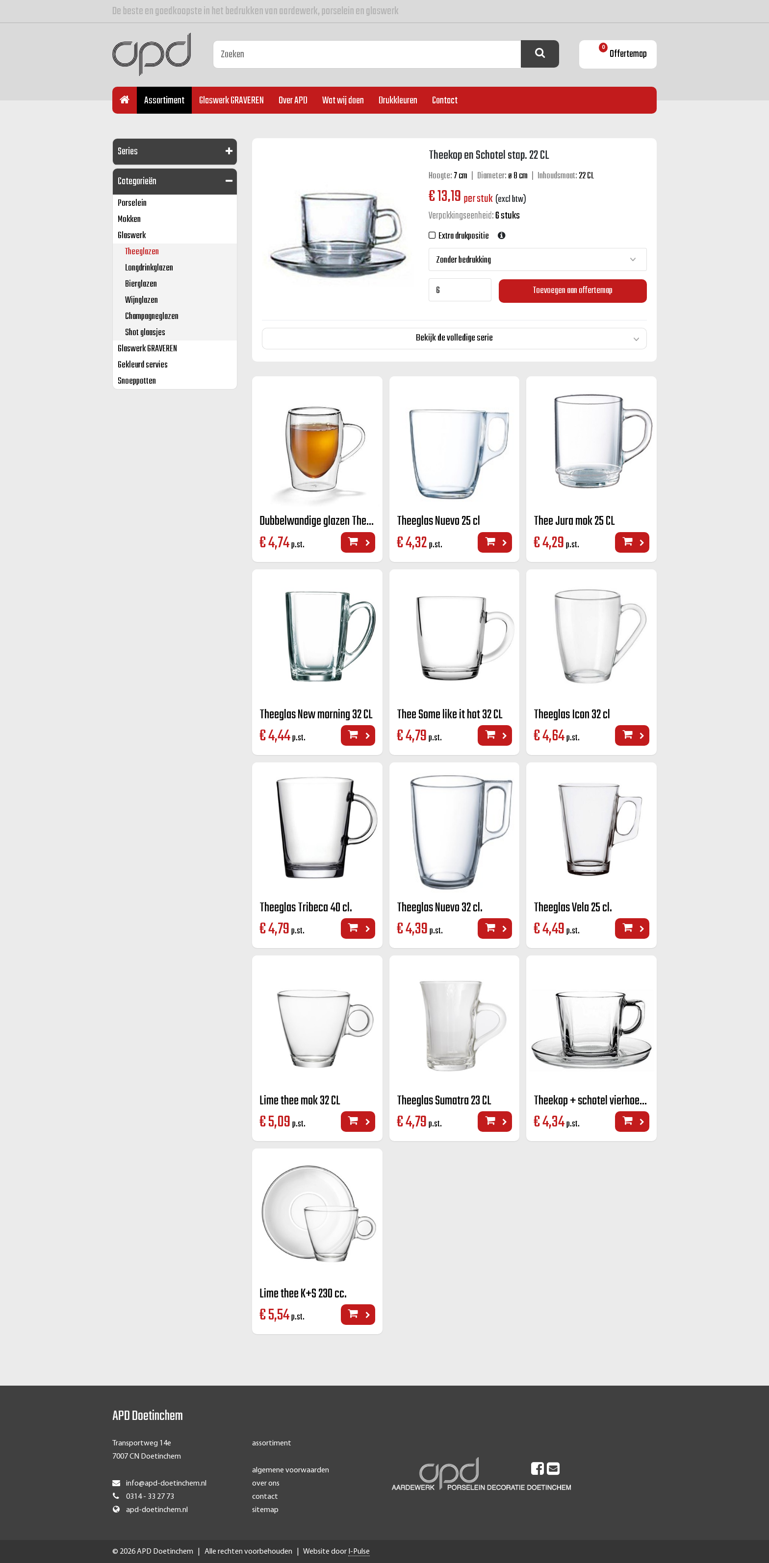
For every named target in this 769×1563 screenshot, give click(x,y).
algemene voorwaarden (290, 1469)
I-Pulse (359, 1551)
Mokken (129, 220)
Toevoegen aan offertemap (573, 290)
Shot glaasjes (145, 333)
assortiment (271, 1443)
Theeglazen (142, 252)
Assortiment (164, 100)
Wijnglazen (141, 300)
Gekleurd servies (143, 365)
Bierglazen (141, 284)
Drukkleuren (398, 100)
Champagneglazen (152, 317)
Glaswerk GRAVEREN (231, 100)
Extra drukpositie (462, 236)
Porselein (132, 203)
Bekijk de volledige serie (454, 337)
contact (265, 1496)
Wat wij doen (343, 100)
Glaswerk (132, 236)
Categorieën (137, 181)
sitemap (265, 1510)
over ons (266, 1483)
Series (128, 151)
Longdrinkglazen (149, 268)
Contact (445, 100)
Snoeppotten (137, 381)
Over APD (293, 100)
